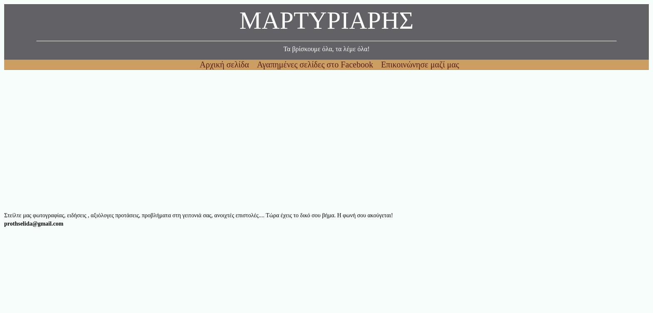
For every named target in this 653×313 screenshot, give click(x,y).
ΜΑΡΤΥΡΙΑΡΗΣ (326, 23)
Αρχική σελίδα (225, 64)
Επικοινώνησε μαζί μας (420, 64)
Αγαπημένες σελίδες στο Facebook (316, 64)
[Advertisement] (254, 140)
